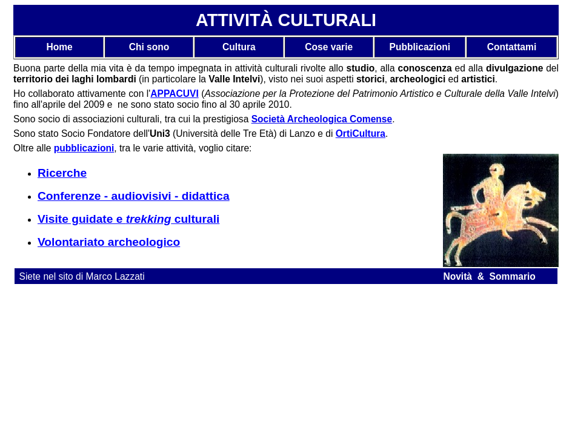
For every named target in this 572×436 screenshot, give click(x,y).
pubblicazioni (84, 148)
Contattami (511, 47)
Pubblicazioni (420, 47)
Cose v (320, 47)
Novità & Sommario (489, 276)
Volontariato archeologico (109, 242)
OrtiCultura (360, 133)
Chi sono (149, 47)
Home (59, 47)
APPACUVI (174, 93)
